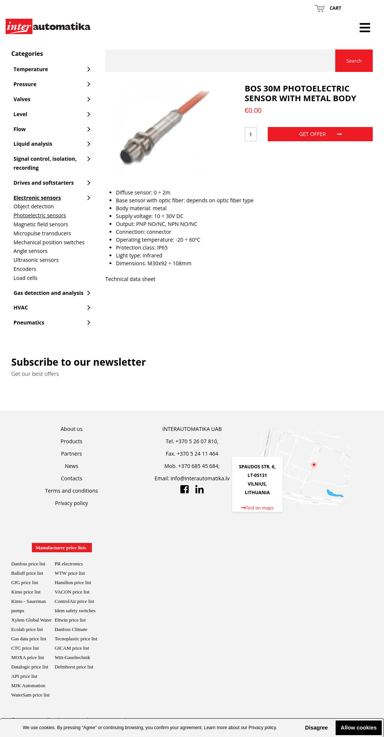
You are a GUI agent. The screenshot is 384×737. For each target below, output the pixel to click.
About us (71, 428)
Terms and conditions (71, 490)
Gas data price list (28, 638)
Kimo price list (25, 592)
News (71, 465)
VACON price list (72, 592)
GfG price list (24, 582)
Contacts (71, 478)
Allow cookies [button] (359, 728)
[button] (299, 728)
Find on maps (257, 508)
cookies (47, 727)
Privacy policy (262, 727)
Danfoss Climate (71, 629)
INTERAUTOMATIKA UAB (192, 428)
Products (71, 441)
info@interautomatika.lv (200, 478)
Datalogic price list (29, 667)
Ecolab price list (27, 629)
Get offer (320, 134)
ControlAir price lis (74, 601)
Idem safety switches (75, 610)
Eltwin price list (70, 620)
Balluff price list (27, 573)
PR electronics (69, 564)
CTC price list (25, 648)
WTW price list (70, 573)
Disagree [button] (316, 728)
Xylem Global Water (31, 620)
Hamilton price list (73, 582)
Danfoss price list (28, 564)
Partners (71, 453)
